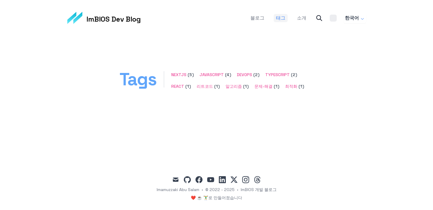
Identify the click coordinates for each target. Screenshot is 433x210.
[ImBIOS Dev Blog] (104, 18)
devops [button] (244, 74)
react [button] (177, 86)
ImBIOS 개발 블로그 (259, 189)
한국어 (355, 18)
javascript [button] (212, 74)
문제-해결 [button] (263, 86)
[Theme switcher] (333, 18)
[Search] (319, 18)
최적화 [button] (291, 86)
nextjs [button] (178, 74)
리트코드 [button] (205, 86)
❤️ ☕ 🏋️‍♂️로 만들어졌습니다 (216, 197)
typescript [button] (277, 74)
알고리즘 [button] (234, 86)
